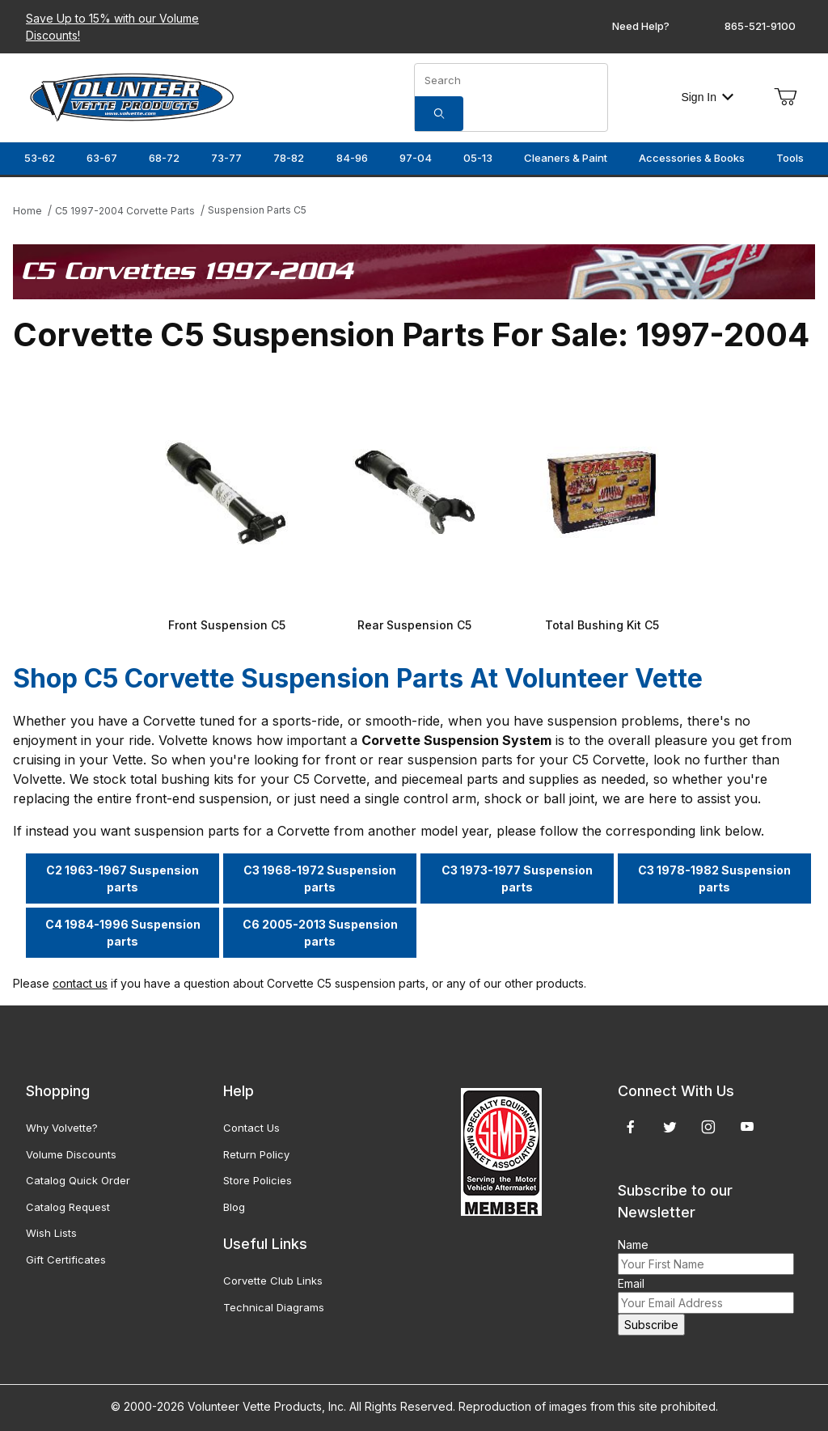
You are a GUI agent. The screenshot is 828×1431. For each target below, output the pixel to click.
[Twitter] (670, 1127)
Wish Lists (51, 1232)
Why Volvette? (62, 1127)
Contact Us (251, 1127)
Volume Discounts (71, 1154)
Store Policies (257, 1180)
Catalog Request (68, 1206)
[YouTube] (747, 1127)
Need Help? (641, 25)
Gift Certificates (66, 1259)
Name (633, 1244)
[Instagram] (708, 1127)
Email (631, 1283)
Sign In (707, 97)
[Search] (439, 113)
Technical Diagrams (273, 1307)
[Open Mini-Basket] (785, 97)
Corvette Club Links (273, 1280)
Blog (234, 1206)
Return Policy (256, 1154)
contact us (80, 983)
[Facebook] (631, 1127)
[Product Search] (511, 80)
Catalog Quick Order (78, 1180)
